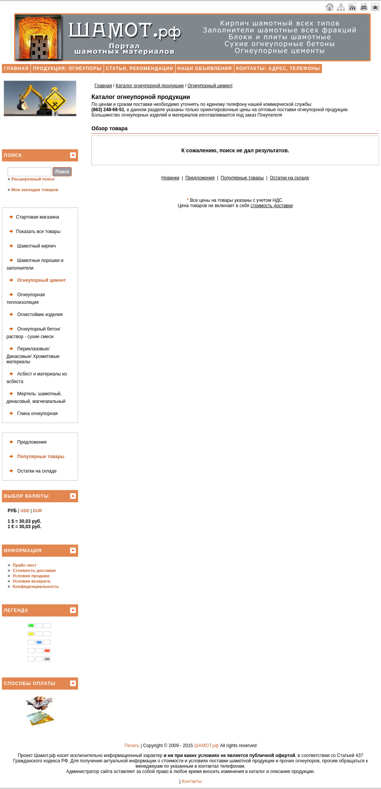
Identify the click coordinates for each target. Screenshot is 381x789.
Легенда (16, 610)
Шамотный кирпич (31, 246)
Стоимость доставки (34, 570)
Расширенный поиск (32, 179)
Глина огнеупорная (32, 413)
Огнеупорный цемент (36, 280)
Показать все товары (33, 231)
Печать (132, 745)
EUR (37, 510)
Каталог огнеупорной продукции (150, 85)
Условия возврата (31, 581)
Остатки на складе (31, 471)
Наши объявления (205, 68)
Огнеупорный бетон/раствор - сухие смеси (33, 331)
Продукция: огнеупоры (67, 68)
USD (25, 510)
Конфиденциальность (36, 586)
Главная (16, 68)
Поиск (13, 155)
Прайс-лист (25, 565)
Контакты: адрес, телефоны (278, 68)
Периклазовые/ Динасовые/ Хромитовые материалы (32, 354)
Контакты (192, 781)
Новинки (170, 177)
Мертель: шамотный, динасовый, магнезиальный (36, 396)
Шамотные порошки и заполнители (35, 263)
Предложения (26, 442)
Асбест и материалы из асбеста (36, 376)
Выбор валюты (26, 496)
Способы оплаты (30, 683)
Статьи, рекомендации (139, 68)
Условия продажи (31, 575)
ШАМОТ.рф (206, 745)
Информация (23, 550)
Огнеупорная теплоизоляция (25, 297)
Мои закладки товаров (34, 189)
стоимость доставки (272, 205)
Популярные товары (35, 457)
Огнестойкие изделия (34, 314)
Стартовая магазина (32, 217)
